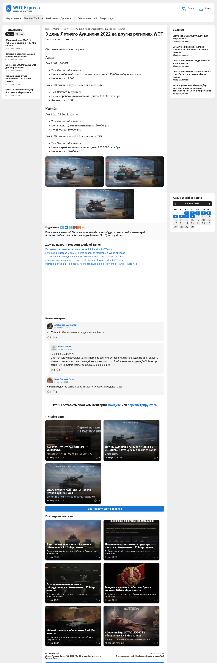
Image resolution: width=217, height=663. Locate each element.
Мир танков (12, 18)
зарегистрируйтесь (142, 405)
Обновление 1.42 (87, 18)
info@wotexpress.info (30, 642)
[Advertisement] (104, 293)
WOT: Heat (52, 18)
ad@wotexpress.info (41, 646)
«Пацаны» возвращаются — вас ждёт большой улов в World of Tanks (84, 260)
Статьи (89, 646)
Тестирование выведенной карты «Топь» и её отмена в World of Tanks (84, 256)
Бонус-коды (106, 18)
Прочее (65, 18)
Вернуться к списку (105, 579)
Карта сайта (204, 642)
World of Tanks (32, 18)
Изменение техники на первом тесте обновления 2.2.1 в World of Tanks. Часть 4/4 (91, 264)
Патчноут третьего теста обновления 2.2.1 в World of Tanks (78, 249)
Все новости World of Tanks (105, 466)
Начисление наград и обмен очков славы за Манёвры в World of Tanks (85, 253)
